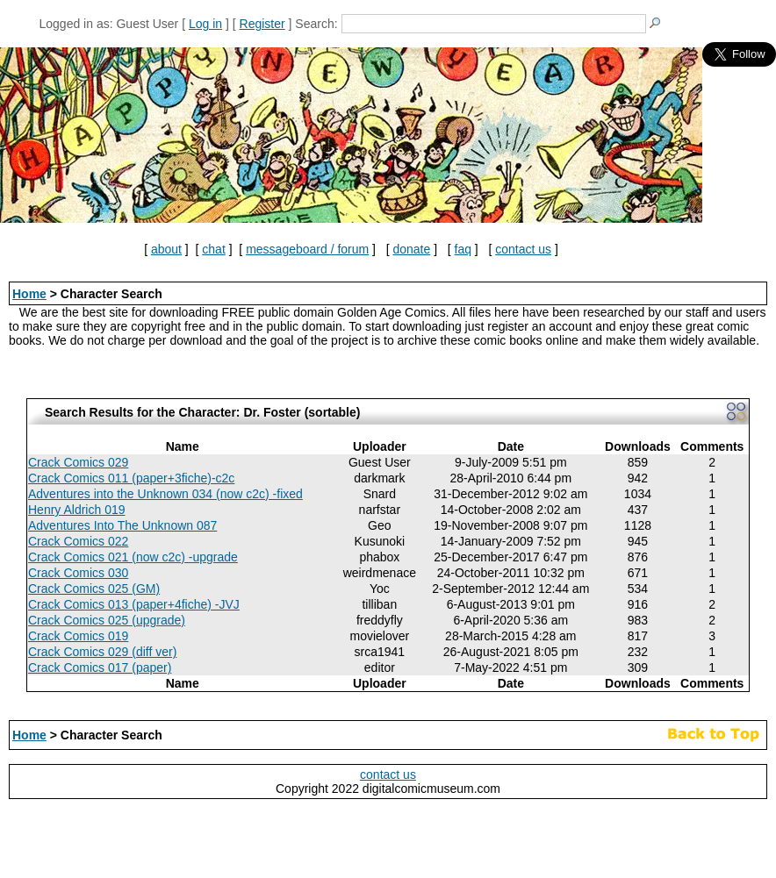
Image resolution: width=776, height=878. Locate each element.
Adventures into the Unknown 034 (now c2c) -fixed (165, 494)
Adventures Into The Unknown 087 (122, 525)
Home (29, 294)
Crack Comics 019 (78, 636)
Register (262, 24)
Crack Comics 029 (78, 462)
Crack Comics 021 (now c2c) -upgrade (133, 557)
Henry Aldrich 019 (77, 510)
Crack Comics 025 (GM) (94, 589)
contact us (523, 249)
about (166, 249)
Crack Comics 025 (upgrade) (106, 620)
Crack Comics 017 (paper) (99, 667)
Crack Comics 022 (78, 541)
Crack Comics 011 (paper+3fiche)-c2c (131, 478)
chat (213, 249)
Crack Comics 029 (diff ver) (102, 652)
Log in (205, 24)
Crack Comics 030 (78, 573)
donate (411, 249)
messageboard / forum (307, 249)
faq (463, 249)
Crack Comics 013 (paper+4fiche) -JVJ (134, 604)
